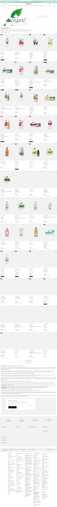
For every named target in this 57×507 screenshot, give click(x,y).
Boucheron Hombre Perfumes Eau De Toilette (11, 489)
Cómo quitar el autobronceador (44, 480)
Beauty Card (41, 0)
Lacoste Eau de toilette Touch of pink (28, 476)
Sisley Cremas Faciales (11, 477)
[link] (7, 47)
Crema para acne (19, 477)
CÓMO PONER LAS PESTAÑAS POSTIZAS (36, 482)
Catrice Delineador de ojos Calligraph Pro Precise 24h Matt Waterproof (28, 495)
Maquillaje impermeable (19, 491)
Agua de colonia (44, 491)
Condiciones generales (31, 449)
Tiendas (45, 0)
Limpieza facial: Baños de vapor (37, 471)
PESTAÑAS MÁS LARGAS (37, 476)
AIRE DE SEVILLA (10, 476)
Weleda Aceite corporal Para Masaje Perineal (28, 456)
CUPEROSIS (43, 498)
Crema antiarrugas (19, 466)
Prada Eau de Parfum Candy (28, 465)
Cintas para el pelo (19, 478)
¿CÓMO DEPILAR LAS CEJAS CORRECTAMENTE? (36, 474)
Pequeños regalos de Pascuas (45, 468)
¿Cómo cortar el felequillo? (44, 486)
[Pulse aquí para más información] (42, 2)
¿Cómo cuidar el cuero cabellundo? (36, 487)
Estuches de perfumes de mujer (20, 461)
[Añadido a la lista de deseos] (13, 35)
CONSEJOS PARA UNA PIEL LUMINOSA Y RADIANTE (45, 483)
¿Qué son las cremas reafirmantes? (36, 498)
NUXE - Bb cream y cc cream (11, 468)
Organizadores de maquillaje (19, 465)
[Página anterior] (25, 363)
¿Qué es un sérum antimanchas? (36, 478)
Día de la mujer (44, 455)
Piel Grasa (43, 492)
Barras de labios (18, 490)
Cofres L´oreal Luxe (19, 456)
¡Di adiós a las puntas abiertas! (45, 473)
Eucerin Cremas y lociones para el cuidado (12, 464)
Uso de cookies (4, 450)
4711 (8, 494)
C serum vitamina (18, 487)
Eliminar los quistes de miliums (45, 489)
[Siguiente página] (32, 363)
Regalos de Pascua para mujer (45, 463)
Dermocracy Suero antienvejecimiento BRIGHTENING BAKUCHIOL (29, 473)
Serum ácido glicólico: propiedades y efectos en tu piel (46, 475)
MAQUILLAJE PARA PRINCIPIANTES (45, 494)
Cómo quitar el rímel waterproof (36, 458)
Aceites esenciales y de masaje (19, 474)
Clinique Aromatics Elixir (11, 481)
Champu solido (44, 469)
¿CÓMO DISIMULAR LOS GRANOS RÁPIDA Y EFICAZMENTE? (37, 493)
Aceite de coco (35, 466)
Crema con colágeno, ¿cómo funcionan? (45, 478)
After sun (17, 480)
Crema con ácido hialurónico (35, 456)
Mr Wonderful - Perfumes (11, 484)
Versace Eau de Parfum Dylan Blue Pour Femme (28, 463)
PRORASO (9, 474)
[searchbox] (8, 4)
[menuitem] (4, 5)
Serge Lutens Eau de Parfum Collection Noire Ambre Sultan (28, 470)
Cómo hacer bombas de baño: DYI (45, 497)
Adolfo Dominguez (10, 483)
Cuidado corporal (4, 386)
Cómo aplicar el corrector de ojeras (37, 480)
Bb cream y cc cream (19, 488)
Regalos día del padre (45, 456)
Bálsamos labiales (19, 459)
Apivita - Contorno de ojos (11, 461)
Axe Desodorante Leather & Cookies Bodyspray (29, 488)
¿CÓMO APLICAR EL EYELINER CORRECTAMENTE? (36, 464)
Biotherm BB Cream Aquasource (28, 481)
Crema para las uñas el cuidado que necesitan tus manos (37, 502)
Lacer (9, 493)
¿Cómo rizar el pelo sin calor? (36, 485)
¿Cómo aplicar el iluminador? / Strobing (36, 496)
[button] (28, 437)
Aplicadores (18, 469)
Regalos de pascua (45, 461)
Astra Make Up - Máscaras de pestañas (12, 457)
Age (8, 458)
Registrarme (12, 407)
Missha (9, 487)
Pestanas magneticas (45, 487)
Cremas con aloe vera (36, 459)
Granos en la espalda (36, 504)
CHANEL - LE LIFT (10, 473)
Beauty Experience (53, 0)
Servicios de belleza (35, 0)
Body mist (17, 481)
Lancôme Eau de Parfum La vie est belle (28, 467)
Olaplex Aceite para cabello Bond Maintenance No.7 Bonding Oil (28, 484)
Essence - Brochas (10, 480)
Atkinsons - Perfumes (11, 462)
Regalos (48, 0)
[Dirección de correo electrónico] (20, 404)
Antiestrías (18, 484)
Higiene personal (4, 387)
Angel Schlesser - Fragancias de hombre (11, 470)
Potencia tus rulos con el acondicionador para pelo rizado (37, 468)
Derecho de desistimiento (22, 449)
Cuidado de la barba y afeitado (45, 460)
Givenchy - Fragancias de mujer (11, 491)
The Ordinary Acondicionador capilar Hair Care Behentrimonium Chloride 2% (29, 491)
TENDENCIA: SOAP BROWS (36, 489)
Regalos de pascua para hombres (45, 466)
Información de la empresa (13, 449)
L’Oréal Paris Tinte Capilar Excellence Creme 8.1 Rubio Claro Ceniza (28, 458)
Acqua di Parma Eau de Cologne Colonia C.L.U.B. (28, 461)
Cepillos (17, 455)
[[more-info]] (5, 32)
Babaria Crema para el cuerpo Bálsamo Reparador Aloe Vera (28, 479)
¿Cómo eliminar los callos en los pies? (37, 461)
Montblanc (9, 455)
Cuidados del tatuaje (45, 471)
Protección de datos (5, 449)
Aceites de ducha (19, 472)
